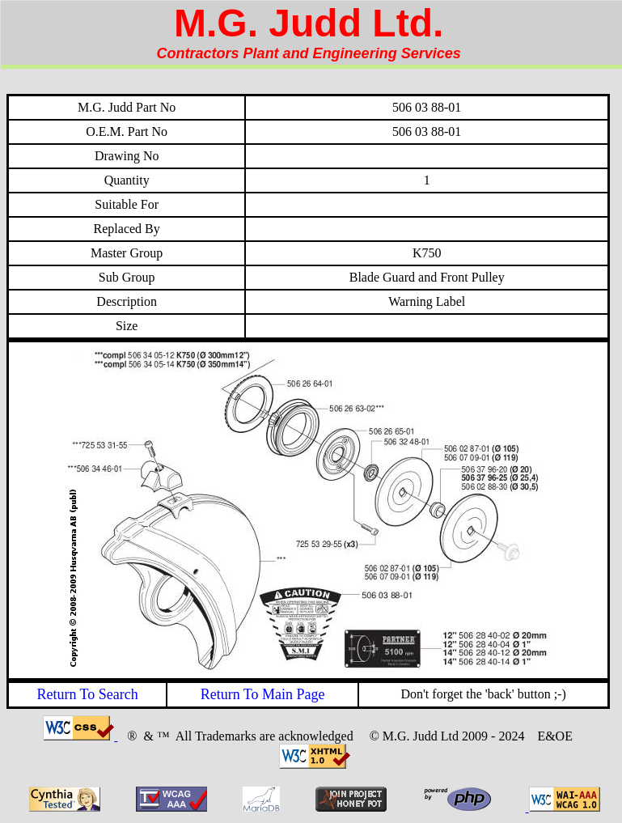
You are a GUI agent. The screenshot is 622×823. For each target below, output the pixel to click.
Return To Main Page (263, 694)
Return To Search (87, 694)
